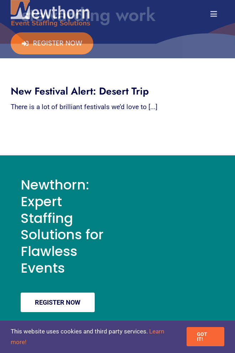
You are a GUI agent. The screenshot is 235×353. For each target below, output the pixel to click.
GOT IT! (202, 336)
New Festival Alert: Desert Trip (80, 91)
